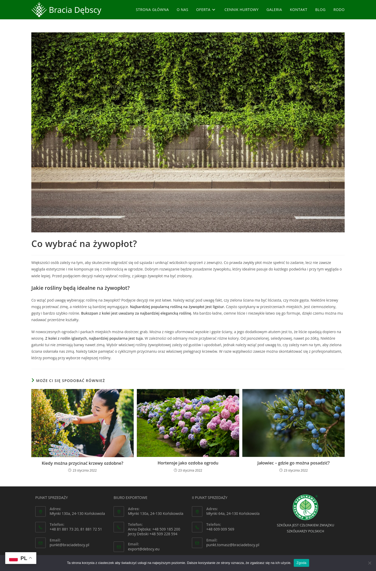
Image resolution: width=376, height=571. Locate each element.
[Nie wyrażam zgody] (369, 563)
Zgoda (301, 563)
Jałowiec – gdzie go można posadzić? (293, 463)
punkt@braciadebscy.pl (69, 544)
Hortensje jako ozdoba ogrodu (188, 463)
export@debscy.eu (144, 548)
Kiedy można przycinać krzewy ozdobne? (82, 463)
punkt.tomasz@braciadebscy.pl (232, 544)
